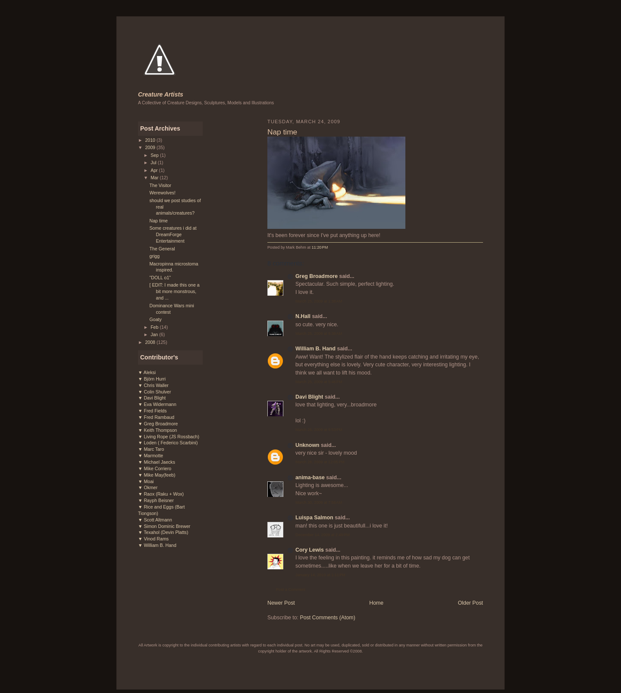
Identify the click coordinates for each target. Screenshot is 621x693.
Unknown (307, 445)
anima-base (310, 477)
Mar (155, 177)
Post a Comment (290, 589)
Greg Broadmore (316, 276)
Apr (155, 170)
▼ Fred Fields (152, 410)
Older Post (470, 603)
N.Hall (302, 316)
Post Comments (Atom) (327, 618)
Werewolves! (163, 192)
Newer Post (281, 603)
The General (162, 248)
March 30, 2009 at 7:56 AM (318, 502)
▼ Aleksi (147, 372)
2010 (151, 140)
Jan (155, 334)
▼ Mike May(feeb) (157, 475)
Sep (155, 155)
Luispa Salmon (314, 518)
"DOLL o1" (160, 277)
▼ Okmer (147, 487)
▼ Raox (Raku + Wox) (161, 493)
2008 (151, 342)
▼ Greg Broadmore (158, 423)
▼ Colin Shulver (154, 391)
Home (376, 603)
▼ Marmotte (150, 455)
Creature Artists (160, 94)
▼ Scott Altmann (155, 519)
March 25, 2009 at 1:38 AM (318, 301)
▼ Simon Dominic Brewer (164, 526)
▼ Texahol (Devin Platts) (163, 532)
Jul (154, 162)
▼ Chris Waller (153, 385)
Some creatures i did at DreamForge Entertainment (173, 234)
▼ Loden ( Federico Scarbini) (168, 442)
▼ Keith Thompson (157, 430)
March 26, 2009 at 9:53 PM (318, 430)
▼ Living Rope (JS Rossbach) (168, 436)
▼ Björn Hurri (152, 378)
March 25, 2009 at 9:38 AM (318, 333)
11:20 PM (319, 247)
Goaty (156, 319)
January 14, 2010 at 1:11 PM (320, 575)
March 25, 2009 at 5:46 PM (318, 382)
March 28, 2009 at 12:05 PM (320, 462)
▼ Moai (146, 481)
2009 (151, 147)
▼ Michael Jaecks (156, 462)
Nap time (159, 220)
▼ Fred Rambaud (156, 417)
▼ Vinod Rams (153, 538)
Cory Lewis (309, 550)
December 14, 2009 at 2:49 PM (322, 535)
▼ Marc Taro (151, 449)
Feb (155, 327)
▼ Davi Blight (152, 397)
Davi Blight (309, 397)
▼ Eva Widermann (157, 404)
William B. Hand (315, 349)
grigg (155, 256)
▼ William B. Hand (157, 545)
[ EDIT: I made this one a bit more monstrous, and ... (175, 291)
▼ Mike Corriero (154, 468)
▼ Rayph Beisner (156, 500)
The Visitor (161, 185)
